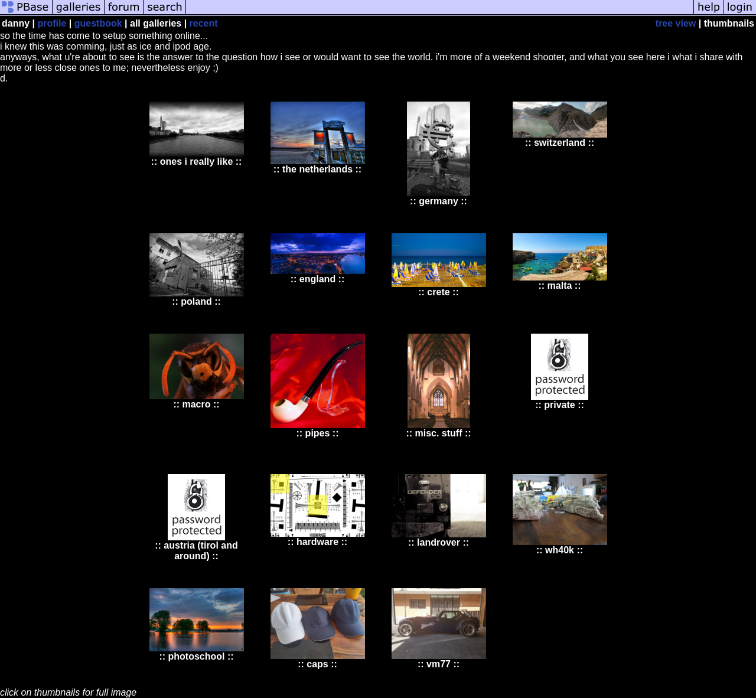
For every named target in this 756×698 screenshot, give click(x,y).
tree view (676, 23)
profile (51, 23)
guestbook (98, 23)
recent (204, 23)
